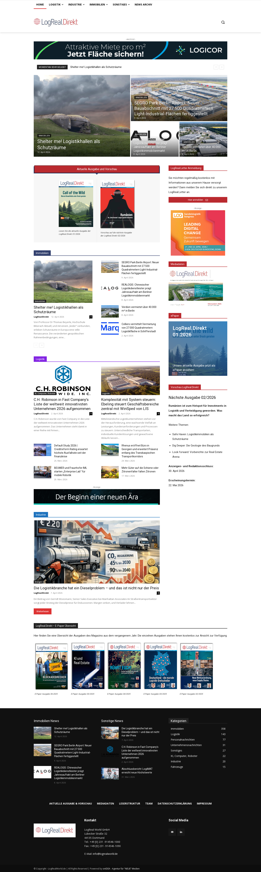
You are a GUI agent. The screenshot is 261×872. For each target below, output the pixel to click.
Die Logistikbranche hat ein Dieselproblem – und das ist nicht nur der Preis (96, 588)
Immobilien (44, 136)
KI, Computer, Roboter (45, 393)
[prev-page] (36, 345)
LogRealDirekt (41, 316)
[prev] (216, 67)
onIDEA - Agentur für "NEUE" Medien (121, 868)
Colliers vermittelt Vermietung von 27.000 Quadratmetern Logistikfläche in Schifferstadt (139, 328)
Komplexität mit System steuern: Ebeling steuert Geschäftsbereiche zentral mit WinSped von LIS (130, 404)
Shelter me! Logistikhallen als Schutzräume (96, 67)
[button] (223, 22)
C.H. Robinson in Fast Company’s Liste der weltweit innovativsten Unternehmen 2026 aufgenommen (62, 404)
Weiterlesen (42, 611)
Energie (38, 582)
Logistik (106, 393)
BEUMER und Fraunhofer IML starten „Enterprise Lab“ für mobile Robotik (70, 471)
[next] (221, 67)
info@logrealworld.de (105, 853)
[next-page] (42, 345)
